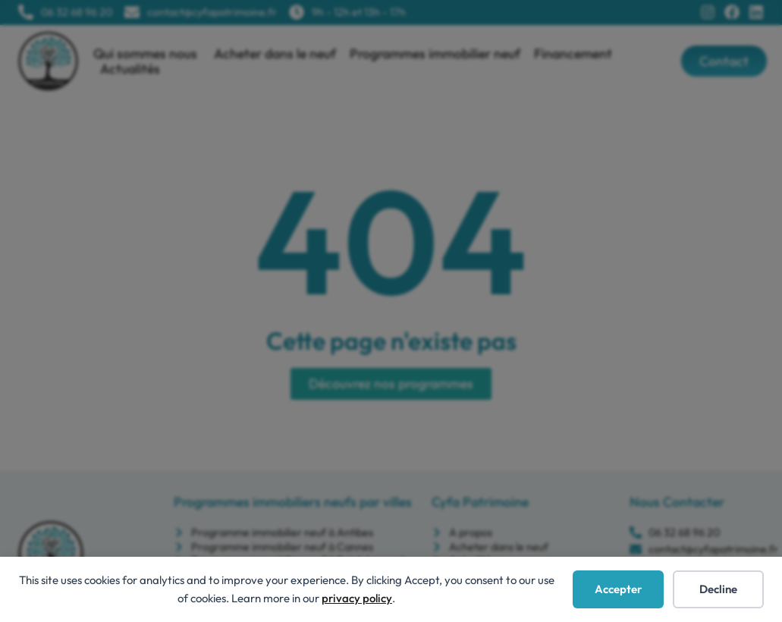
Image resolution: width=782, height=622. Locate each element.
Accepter (618, 589)
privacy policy (357, 598)
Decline (718, 589)
